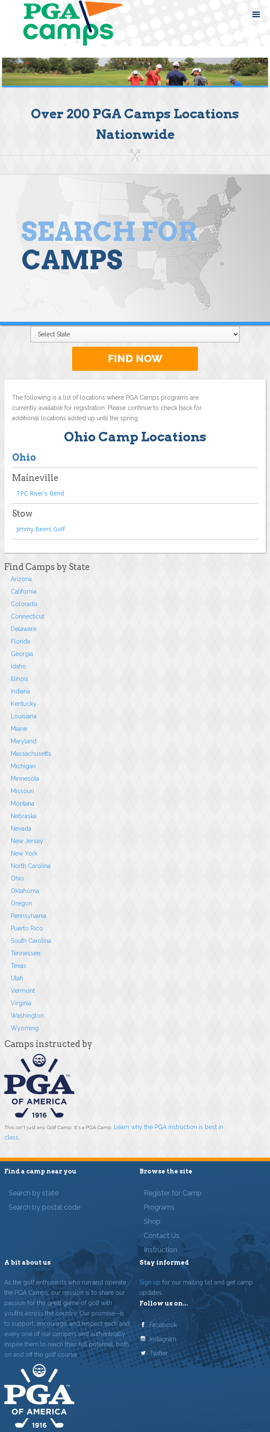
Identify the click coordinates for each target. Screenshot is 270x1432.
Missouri (22, 791)
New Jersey (27, 841)
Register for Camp (173, 1193)
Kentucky (23, 703)
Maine (19, 728)
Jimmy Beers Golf (40, 529)
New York (24, 853)
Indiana (20, 691)
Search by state (33, 1193)
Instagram (162, 1339)
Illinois (19, 678)
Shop (152, 1221)
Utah (17, 978)
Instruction (160, 1250)
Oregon (21, 903)
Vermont (23, 990)
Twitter (158, 1353)
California (23, 591)
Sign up (150, 1282)
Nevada (21, 828)
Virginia (21, 1003)
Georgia (22, 653)
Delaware (23, 628)
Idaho (18, 666)
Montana (22, 803)
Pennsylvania (28, 915)
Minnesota (25, 778)
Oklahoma (25, 890)
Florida (20, 641)
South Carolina (31, 940)
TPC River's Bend (40, 493)
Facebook (163, 1324)
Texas (18, 965)
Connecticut (27, 616)
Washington (27, 1015)
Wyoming (25, 1028)
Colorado (24, 604)
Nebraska (23, 816)
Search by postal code (44, 1207)
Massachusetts (31, 753)
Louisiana (23, 716)
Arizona (21, 579)
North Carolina (31, 865)
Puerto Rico (27, 928)
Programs (159, 1207)
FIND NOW (135, 358)
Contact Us (161, 1236)
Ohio (17, 878)
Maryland (23, 741)
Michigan (23, 766)
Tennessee (25, 953)
